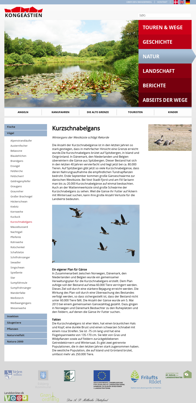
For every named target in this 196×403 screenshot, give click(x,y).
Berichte (154, 85)
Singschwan (17, 267)
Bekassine (16, 150)
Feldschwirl (17, 176)
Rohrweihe (16, 242)
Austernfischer (19, 145)
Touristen (135, 112)
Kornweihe (16, 211)
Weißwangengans (20, 303)
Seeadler (15, 262)
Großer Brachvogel (21, 196)
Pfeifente (15, 237)
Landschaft (159, 71)
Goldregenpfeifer (20, 181)
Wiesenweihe (18, 308)
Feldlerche (16, 171)
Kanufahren (60, 112)
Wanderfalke (17, 293)
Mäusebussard (19, 227)
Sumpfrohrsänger (20, 287)
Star (12, 277)
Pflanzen (12, 329)
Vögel (10, 133)
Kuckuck (15, 216)
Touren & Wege (163, 27)
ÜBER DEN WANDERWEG (139, 2)
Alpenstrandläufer (21, 140)
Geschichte (157, 41)
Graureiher (16, 191)
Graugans (16, 186)
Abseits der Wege (165, 100)
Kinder (173, 112)
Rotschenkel (17, 247)
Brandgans (16, 161)
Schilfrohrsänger (20, 257)
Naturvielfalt (15, 335)
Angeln (23, 112)
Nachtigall (16, 232)
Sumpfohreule (18, 282)
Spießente (16, 272)
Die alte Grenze (98, 112)
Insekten (13, 316)
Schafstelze (17, 252)
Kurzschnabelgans (21, 221)
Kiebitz (14, 206)
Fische (11, 127)
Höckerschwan (18, 201)
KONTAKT (162, 2)
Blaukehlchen (18, 155)
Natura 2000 (15, 341)
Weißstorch (17, 298)
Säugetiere (14, 322)
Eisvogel (15, 166)
